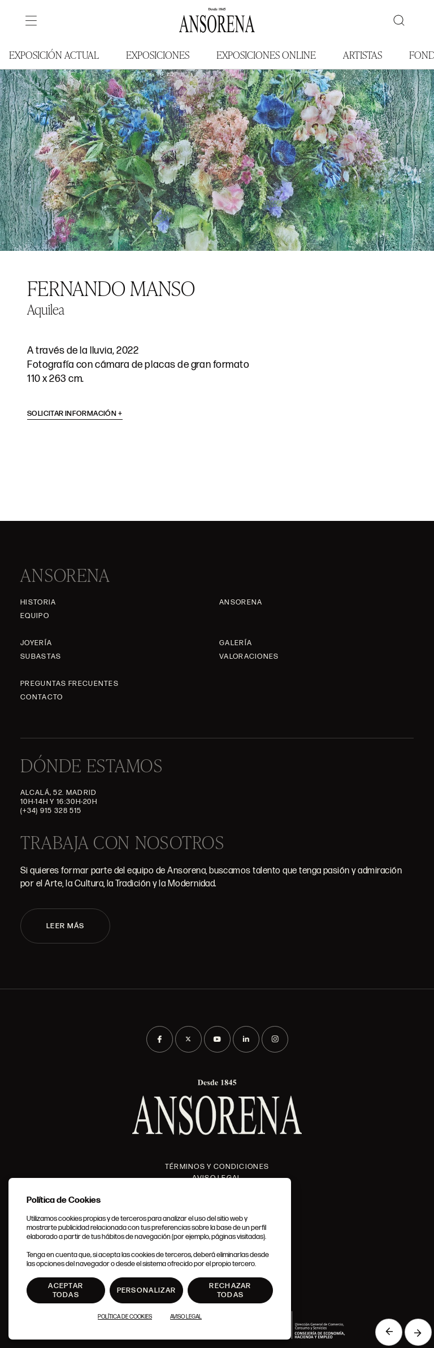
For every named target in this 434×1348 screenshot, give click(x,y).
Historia (38, 602)
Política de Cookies (125, 1317)
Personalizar (146, 1290)
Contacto (41, 697)
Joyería (36, 642)
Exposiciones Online (266, 54)
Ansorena (240, 602)
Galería (235, 642)
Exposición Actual (54, 54)
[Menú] (31, 20)
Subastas (40, 656)
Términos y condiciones (217, 1166)
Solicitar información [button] (75, 413)
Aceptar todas (65, 1290)
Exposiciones (157, 54)
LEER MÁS (65, 925)
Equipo (34, 615)
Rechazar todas (230, 1290)
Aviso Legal (186, 1317)
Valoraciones (249, 656)
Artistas (362, 54)
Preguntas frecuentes (69, 683)
